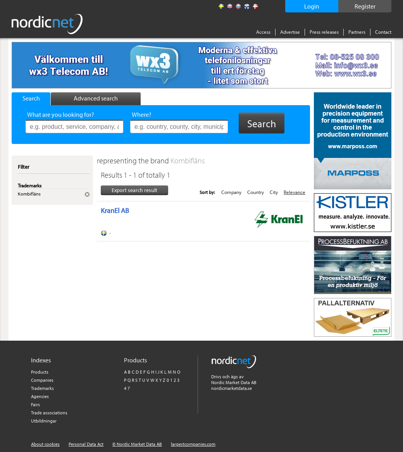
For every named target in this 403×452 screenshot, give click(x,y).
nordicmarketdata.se (231, 388)
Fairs (35, 404)
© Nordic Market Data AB (137, 444)
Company (231, 192)
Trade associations (49, 413)
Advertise (290, 32)
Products (39, 372)
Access (263, 32)
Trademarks (42, 388)
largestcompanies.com (193, 444)
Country (255, 192)
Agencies (40, 396)
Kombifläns (187, 160)
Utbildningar (44, 421)
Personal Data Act (86, 444)
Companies (42, 380)
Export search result (134, 190)
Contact (383, 32)
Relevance (294, 192)
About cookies (45, 444)
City (274, 192)
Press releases (324, 32)
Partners (356, 32)
